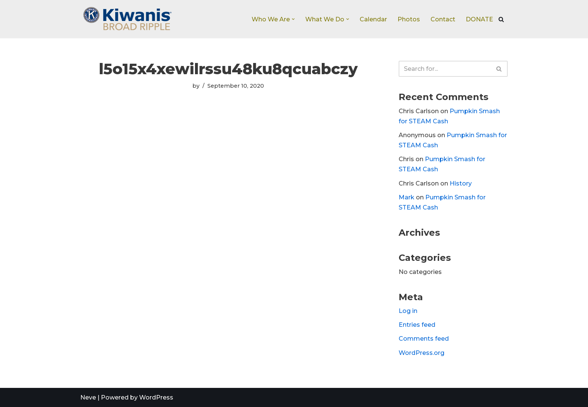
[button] (293, 19)
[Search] (501, 19)
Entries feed (417, 324)
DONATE (479, 19)
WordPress (156, 397)
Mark (406, 197)
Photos (409, 19)
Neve (88, 397)
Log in (408, 310)
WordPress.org (421, 352)
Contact (442, 19)
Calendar (373, 19)
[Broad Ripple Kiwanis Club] (127, 19)
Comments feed (424, 338)
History (461, 183)
